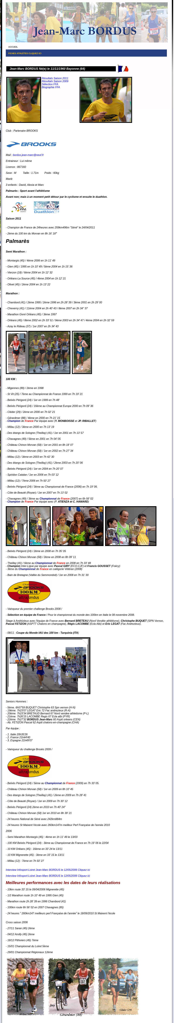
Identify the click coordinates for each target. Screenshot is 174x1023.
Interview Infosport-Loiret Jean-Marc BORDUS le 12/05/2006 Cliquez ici (48, 869)
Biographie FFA (51, 87)
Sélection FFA (50, 84)
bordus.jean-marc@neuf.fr (28, 155)
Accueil (13, 47)
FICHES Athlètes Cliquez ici (24, 53)
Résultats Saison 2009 (55, 81)
